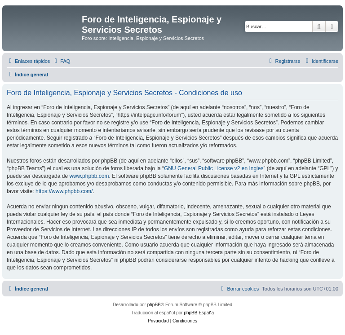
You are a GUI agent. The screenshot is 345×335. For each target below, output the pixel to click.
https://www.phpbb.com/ (64, 191)
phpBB (154, 304)
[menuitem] (61, 61)
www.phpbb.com (89, 176)
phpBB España (199, 312)
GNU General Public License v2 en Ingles (213, 168)
